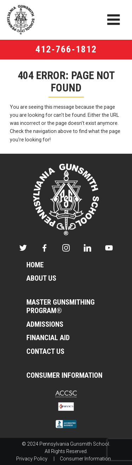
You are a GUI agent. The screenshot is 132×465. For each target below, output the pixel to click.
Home (35, 265)
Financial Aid (48, 338)
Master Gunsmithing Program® (60, 306)
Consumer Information (64, 375)
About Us (41, 278)
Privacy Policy (32, 458)
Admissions (44, 324)
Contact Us (45, 352)
